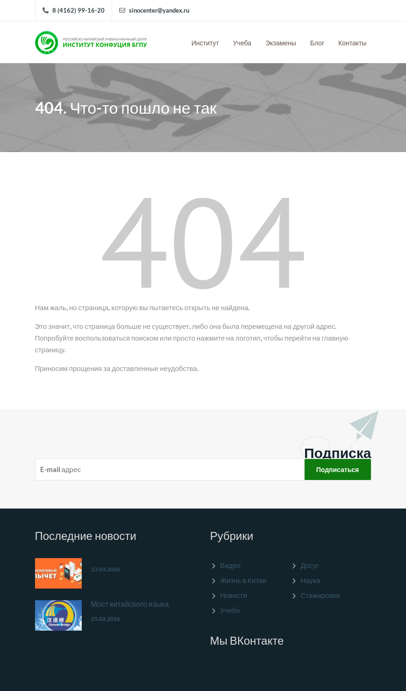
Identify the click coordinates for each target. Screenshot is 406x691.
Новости (233, 595)
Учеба (242, 43)
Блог (317, 43)
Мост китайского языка (130, 603)
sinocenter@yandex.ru (159, 10)
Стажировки (320, 595)
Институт (205, 43)
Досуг (309, 565)
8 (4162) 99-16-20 (78, 10)
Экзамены (280, 43)
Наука (310, 580)
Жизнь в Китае (243, 580)
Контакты (352, 43)
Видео (230, 565)
